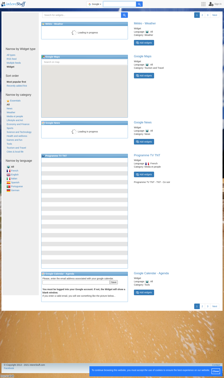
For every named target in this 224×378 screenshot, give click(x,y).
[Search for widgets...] (81, 15)
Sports (10, 128)
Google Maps (142, 56)
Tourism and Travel (16, 147)
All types (11, 55)
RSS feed (12, 59)
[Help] (139, 4)
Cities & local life (15, 151)
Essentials (15, 100)
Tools (9, 144)
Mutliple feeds (14, 63)
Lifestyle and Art (15, 120)
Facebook (9, 368)
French (12, 170)
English (13, 174)
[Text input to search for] (119, 4)
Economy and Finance (18, 124)
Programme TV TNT (147, 155)
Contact (216, 365)
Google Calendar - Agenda (151, 273)
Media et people (15, 116)
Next (214, 15)
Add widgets (144, 42)
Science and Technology (19, 132)
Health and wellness (17, 136)
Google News (143, 122)
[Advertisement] (20, 28)
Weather (11, 112)
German (13, 190)
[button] (204, 4)
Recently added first (17, 85)
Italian (12, 178)
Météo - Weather (145, 23)
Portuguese (15, 186)
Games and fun (14, 140)
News (9, 108)
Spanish (13, 182)
